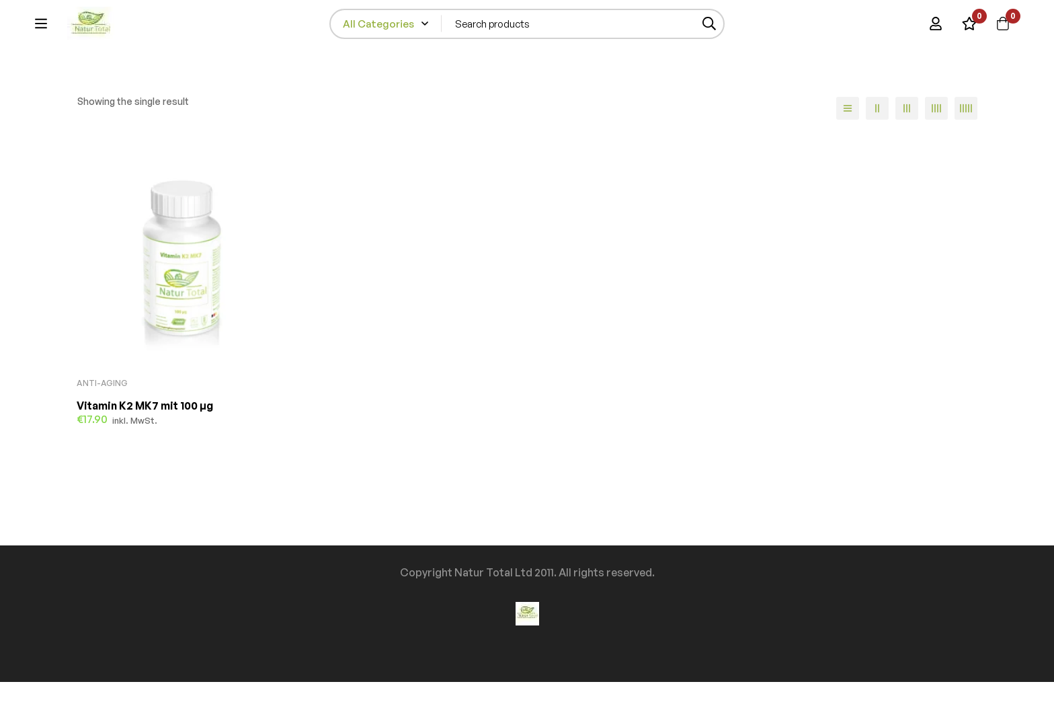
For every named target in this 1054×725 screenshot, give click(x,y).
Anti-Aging (102, 426)
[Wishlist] (969, 29)
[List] (847, 151)
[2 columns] (877, 151)
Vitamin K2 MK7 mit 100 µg (145, 448)
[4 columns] (936, 151)
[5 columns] (966, 151)
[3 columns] (906, 151)
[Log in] (935, 29)
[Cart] (1003, 29)
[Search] (748, 30)
